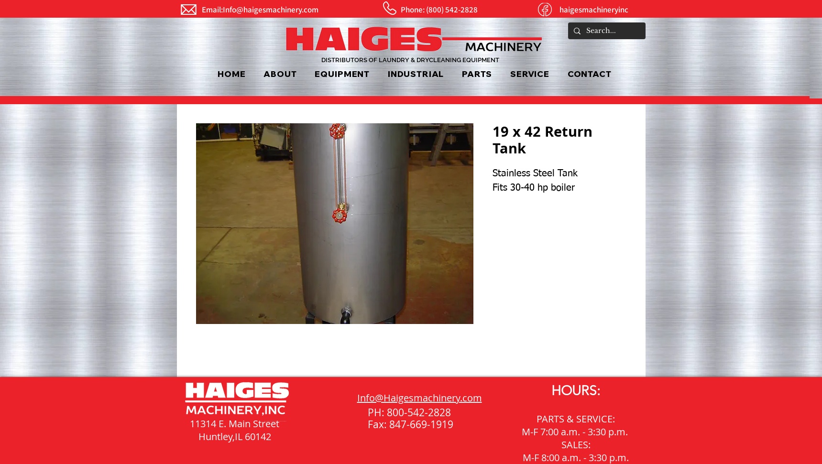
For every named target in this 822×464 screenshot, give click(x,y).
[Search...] (605, 31)
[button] (342, 74)
